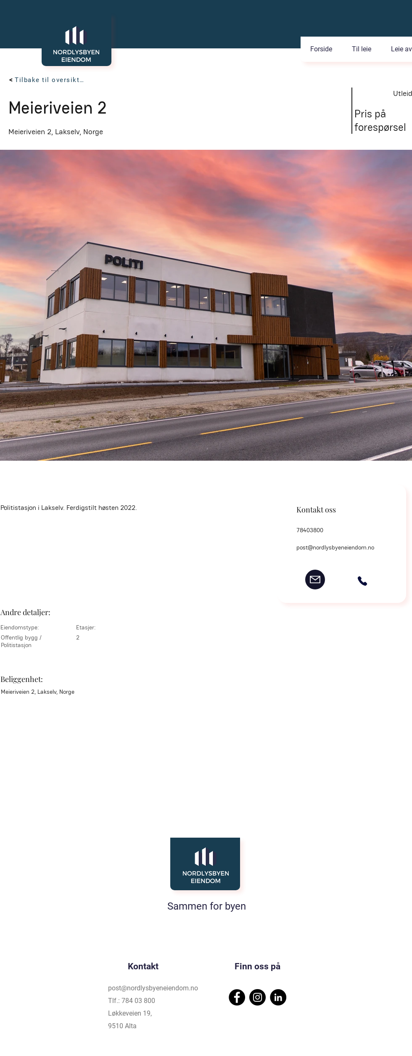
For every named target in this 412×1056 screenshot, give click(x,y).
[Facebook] (237, 997)
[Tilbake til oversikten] (51, 80)
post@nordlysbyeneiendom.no (335, 547)
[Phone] (362, 581)
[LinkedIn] (278, 997)
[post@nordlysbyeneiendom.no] (315, 579)
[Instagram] (257, 997)
